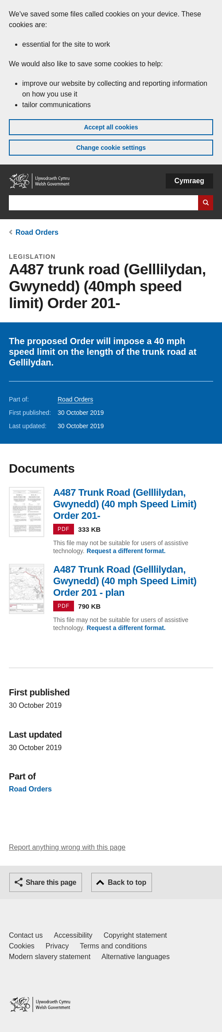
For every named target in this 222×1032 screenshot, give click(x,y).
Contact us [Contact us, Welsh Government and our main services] (26, 935)
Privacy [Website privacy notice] (57, 946)
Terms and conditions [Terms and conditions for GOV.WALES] (113, 946)
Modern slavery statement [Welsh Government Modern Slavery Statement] (49, 956)
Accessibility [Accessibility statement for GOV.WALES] (73, 935)
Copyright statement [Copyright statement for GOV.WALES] (135, 935)
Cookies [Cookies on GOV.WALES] (22, 946)
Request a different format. (126, 550)
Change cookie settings (111, 147)
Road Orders (37, 232)
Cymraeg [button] (189, 181)
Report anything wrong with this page (67, 847)
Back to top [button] (127, 882)
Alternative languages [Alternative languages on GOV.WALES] (135, 956)
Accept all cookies (111, 127)
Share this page (51, 882)
